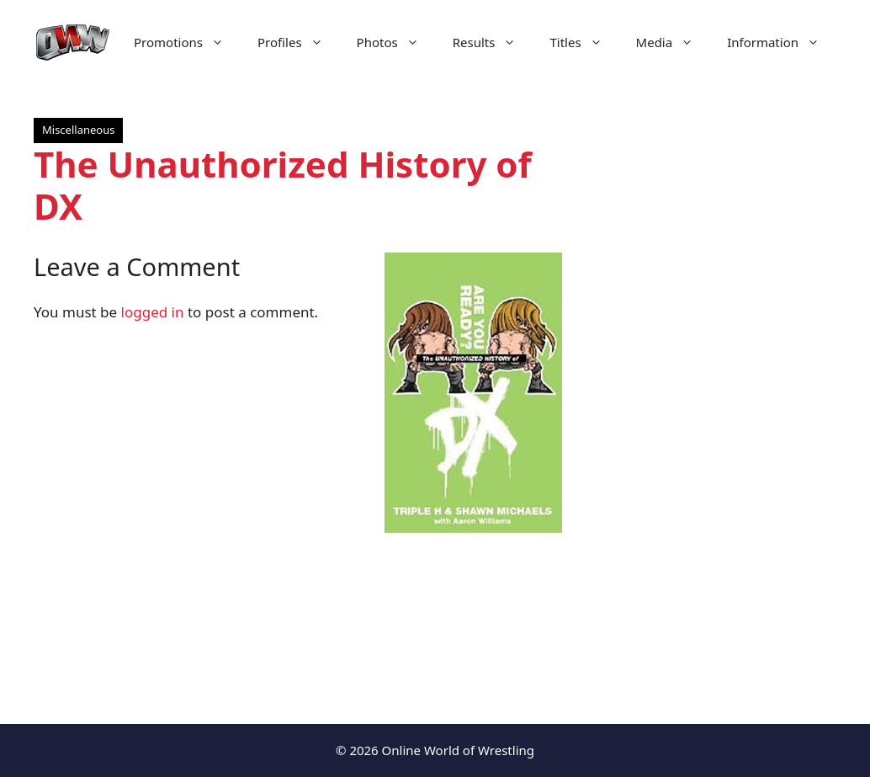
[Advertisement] (716, 404)
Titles (583, 42)
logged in (152, 312)
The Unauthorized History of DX (283, 185)
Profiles (298, 42)
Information (781, 42)
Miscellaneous (78, 129)
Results (493, 42)
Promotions (187, 42)
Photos (396, 42)
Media (673, 42)
